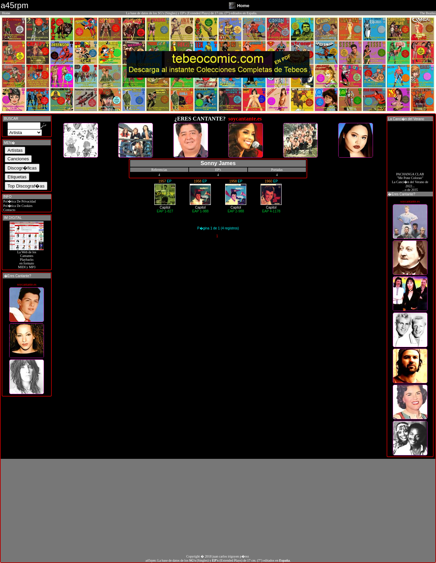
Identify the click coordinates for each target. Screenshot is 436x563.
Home (6, 13)
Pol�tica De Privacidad (19, 201)
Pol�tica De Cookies (17, 206)
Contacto (8, 210)
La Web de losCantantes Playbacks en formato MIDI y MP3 (27, 258)
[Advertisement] (218, 506)
